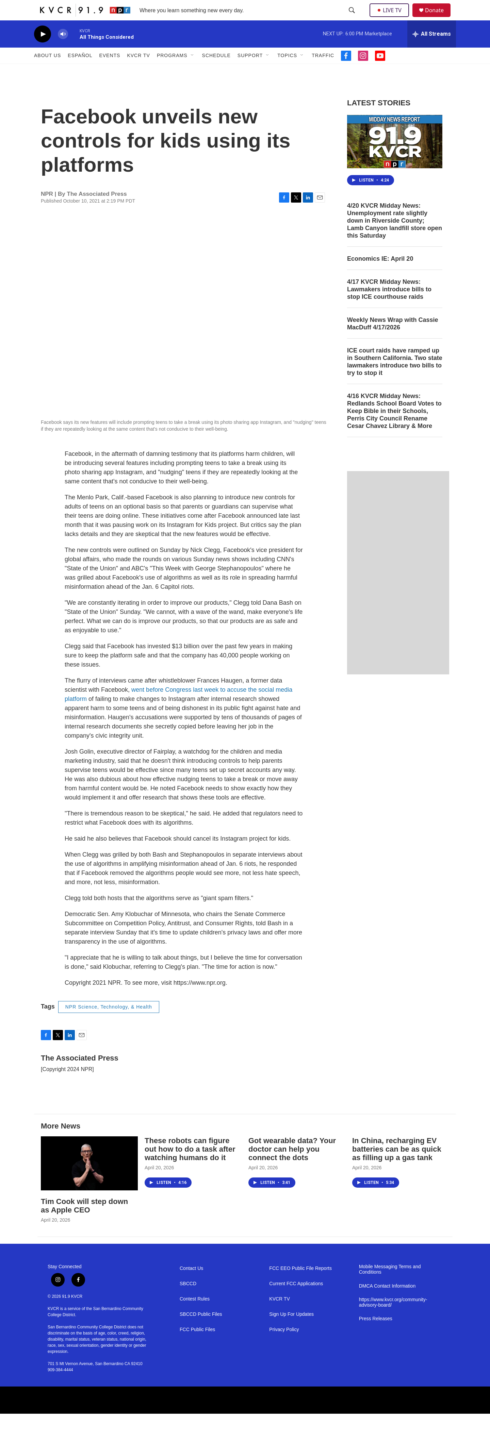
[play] (42, 49)
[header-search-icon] (352, 18)
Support (250, 70)
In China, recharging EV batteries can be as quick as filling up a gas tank (396, 1164)
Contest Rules (195, 1314)
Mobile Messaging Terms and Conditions (390, 1284)
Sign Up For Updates (291, 1329)
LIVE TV (391, 18)
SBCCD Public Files (201, 1329)
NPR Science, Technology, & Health (108, 1022)
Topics (287, 70)
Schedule (216, 70)
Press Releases (375, 1334)
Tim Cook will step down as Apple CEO (84, 1220)
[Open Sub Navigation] (192, 70)
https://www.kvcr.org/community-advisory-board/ (393, 1317)
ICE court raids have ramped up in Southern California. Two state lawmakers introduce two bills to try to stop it (394, 377)
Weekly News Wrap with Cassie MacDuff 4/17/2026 (392, 339)
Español (80, 70)
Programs (172, 70)
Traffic (323, 70)
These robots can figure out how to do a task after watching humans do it (190, 1164)
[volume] (63, 49)
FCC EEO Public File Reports (300, 1283)
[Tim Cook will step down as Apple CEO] (89, 1179)
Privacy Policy (284, 1344)
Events (109, 70)
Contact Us (191, 1283)
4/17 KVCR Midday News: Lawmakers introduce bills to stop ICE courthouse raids (389, 304)
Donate (438, 17)
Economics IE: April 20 (380, 274)
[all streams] (431, 49)
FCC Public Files (197, 1344)
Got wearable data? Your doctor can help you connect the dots (292, 1164)
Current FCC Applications (296, 1299)
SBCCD (188, 1299)
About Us (47, 70)
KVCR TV (138, 70)
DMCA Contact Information (387, 1301)
